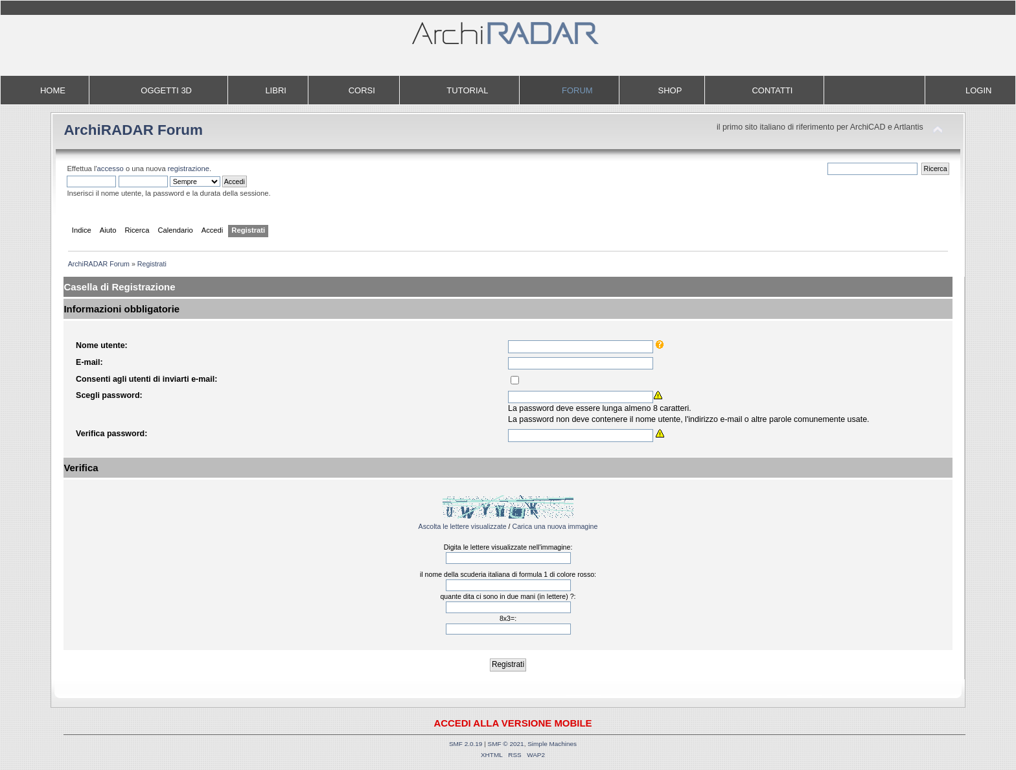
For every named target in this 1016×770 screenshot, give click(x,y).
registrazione (188, 168)
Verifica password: (111, 433)
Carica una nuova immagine (554, 526)
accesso (110, 168)
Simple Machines (552, 743)
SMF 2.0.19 (466, 743)
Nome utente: (102, 345)
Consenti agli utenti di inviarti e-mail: (146, 379)
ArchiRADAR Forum (133, 130)
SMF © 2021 (506, 743)
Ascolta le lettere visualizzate (463, 526)
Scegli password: (109, 395)
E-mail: (89, 362)
